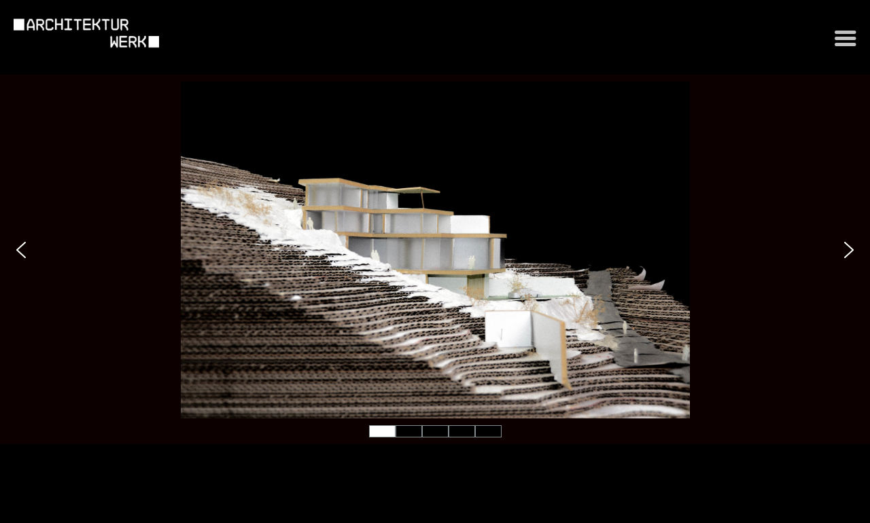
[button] (21, 250)
